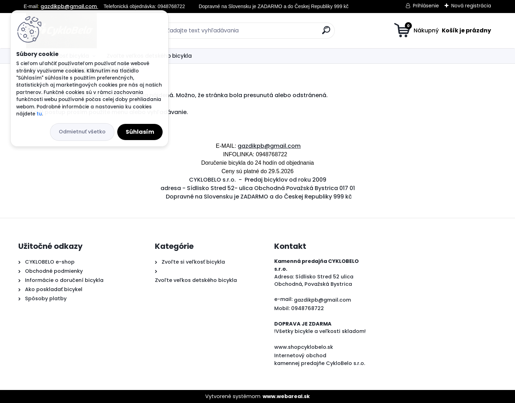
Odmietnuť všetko (82, 131)
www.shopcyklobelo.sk (303, 347)
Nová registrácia (471, 5)
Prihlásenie (426, 5)
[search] (326, 33)
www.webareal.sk (286, 396)
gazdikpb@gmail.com (69, 6)
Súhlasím (140, 132)
